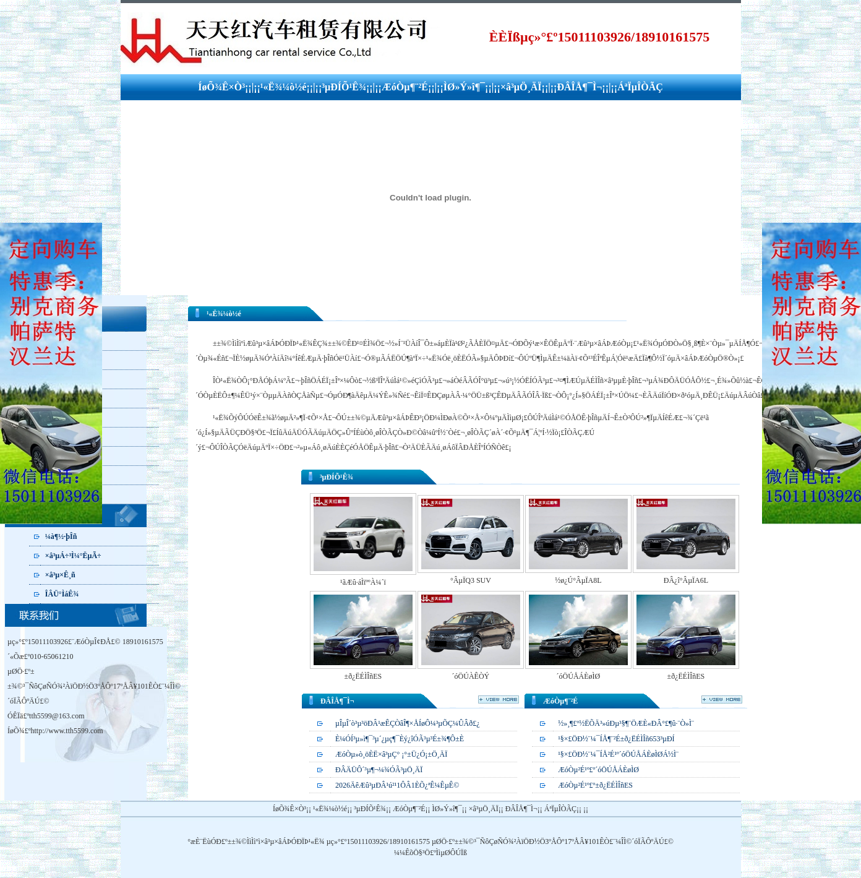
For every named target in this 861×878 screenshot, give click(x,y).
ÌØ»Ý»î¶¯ (464, 87)
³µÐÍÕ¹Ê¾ (344, 87)
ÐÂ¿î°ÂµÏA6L (686, 580)
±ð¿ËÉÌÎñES (363, 676)
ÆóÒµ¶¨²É (405, 87)
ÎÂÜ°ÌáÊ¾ (62, 594)
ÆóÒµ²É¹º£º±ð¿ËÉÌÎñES (595, 785)
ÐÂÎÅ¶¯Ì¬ (579, 87)
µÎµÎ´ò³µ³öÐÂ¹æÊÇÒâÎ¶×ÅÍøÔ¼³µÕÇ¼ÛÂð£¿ (407, 723)
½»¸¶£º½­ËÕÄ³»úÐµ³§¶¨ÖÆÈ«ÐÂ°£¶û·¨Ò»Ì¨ (626, 723)
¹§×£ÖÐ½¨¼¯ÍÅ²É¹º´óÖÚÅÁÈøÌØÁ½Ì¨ (618, 754)
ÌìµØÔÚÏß (451, 852)
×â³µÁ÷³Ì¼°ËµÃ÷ (73, 555)
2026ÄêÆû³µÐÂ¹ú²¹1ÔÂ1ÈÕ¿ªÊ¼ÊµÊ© (397, 785)
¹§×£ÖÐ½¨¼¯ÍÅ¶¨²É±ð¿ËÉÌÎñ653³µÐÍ (616, 738)
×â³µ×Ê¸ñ (60, 574)
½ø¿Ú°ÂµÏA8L (578, 580)
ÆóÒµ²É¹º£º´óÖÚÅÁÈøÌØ (598, 769)
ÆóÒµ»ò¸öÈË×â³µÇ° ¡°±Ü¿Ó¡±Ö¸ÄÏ (391, 754)
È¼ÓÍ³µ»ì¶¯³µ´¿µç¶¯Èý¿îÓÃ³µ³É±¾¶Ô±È (399, 738)
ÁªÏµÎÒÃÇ (640, 87)
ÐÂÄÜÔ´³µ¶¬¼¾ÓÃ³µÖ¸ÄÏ (378, 769)
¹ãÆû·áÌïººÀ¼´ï (363, 582)
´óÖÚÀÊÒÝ (471, 676)
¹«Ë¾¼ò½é (283, 87)
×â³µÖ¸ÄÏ (521, 87)
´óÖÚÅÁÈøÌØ (579, 676)
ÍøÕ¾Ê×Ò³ (221, 87)
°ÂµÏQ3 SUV (470, 580)
